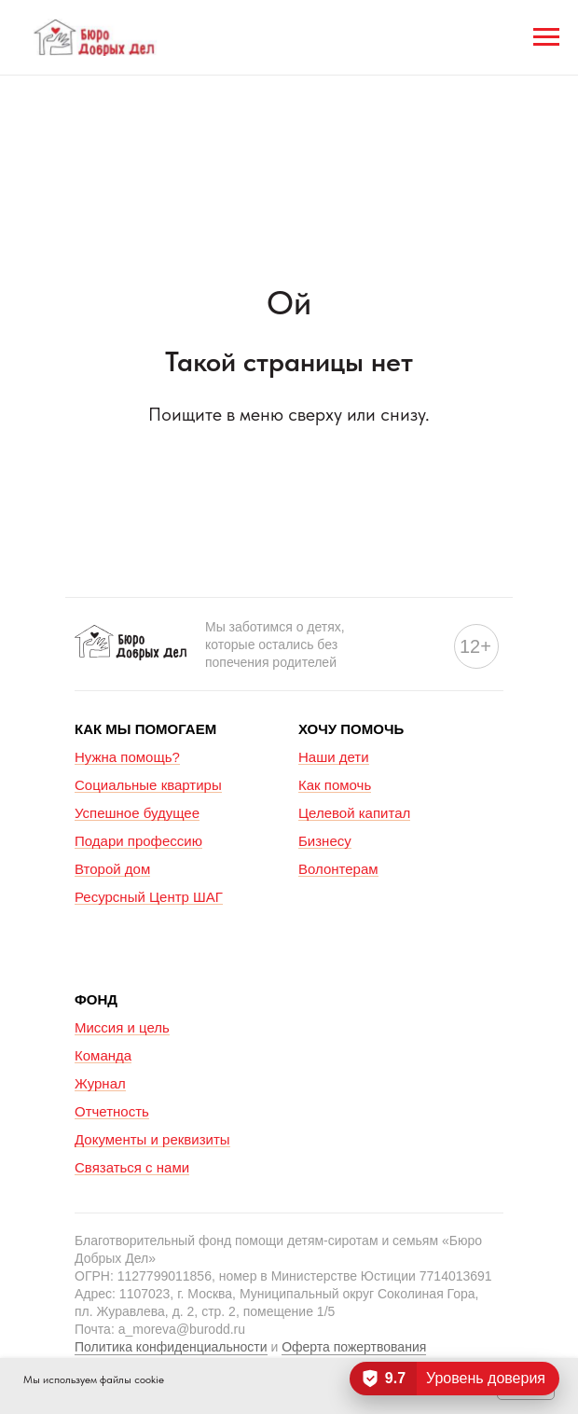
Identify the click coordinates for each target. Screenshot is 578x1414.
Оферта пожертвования (354, 1346)
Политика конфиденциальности (171, 1346)
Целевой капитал (354, 813)
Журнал (100, 1083)
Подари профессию (138, 841)
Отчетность (112, 1111)
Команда (103, 1055)
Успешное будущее (137, 813)
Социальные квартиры (148, 785)
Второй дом (112, 869)
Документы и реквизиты (152, 1139)
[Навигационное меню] (546, 37)
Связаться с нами (132, 1167)
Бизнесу (324, 841)
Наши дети (333, 757)
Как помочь (334, 785)
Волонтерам (338, 869)
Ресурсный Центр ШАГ (149, 897)
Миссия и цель (122, 1027)
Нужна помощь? (127, 757)
